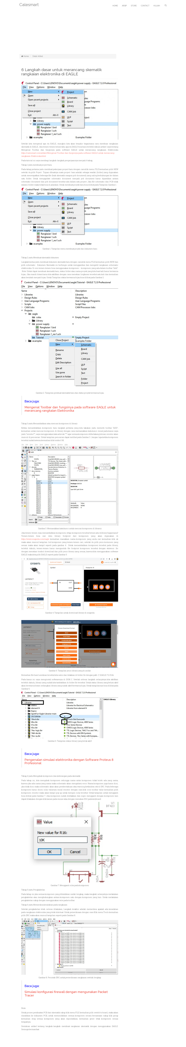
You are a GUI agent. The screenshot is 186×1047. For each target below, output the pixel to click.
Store (134, 6)
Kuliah (157, 6)
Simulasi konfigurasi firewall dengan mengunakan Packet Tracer (66, 993)
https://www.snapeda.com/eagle (35, 539)
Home (115, 6)
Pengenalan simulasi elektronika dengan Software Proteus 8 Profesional (69, 761)
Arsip (124, 6)
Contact (145, 6)
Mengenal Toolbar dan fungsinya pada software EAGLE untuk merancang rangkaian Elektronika (70, 408)
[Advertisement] (93, 34)
